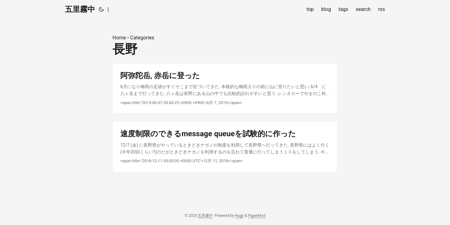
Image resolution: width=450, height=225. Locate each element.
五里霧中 (80, 9)
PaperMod (256, 215)
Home (119, 38)
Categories (142, 38)
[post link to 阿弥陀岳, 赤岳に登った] (225, 88)
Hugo (239, 215)
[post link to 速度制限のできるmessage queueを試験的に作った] (225, 147)
